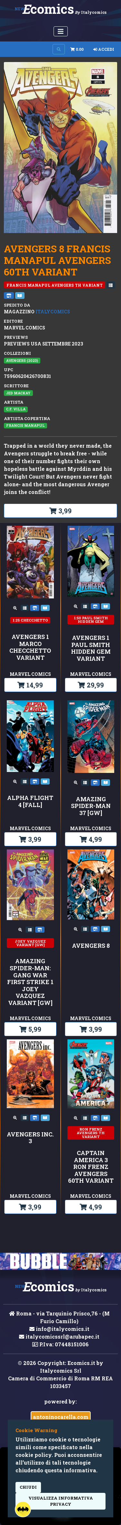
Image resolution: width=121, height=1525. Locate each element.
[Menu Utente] (61, 31)
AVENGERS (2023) (22, 360)
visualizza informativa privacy (60, 1501)
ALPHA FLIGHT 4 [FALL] (30, 801)
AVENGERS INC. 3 (30, 1138)
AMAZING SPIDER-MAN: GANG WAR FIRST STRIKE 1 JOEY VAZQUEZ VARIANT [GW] (30, 982)
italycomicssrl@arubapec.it (59, 1336)
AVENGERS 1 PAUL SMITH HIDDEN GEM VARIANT (91, 648)
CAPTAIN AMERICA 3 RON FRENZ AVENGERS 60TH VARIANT (91, 1167)
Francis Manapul (25, 425)
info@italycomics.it (59, 1328)
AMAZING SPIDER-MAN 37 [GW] (91, 806)
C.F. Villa (15, 409)
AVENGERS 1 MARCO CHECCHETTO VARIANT (30, 647)
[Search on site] (59, 49)
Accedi (103, 49)
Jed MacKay (18, 393)
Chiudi (28, 1487)
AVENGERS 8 (91, 945)
